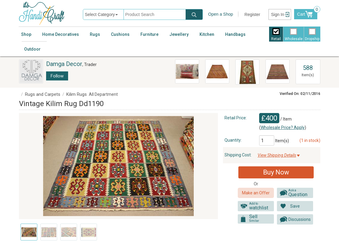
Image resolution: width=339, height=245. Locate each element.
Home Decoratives (60, 34)
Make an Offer (256, 192)
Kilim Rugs (76, 94)
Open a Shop (220, 14)
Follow (57, 76)
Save (295, 206)
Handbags (235, 34)
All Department (103, 94)
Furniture (149, 34)
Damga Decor (64, 64)
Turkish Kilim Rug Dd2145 (217, 65)
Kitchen (206, 34)
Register (252, 14)
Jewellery (179, 34)
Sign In (277, 14)
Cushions (120, 34)
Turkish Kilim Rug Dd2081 (277, 65)
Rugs (95, 34)
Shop (26, 34)
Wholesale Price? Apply (283, 127)
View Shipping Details (277, 155)
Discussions (299, 219)
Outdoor (32, 49)
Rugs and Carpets (42, 94)
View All (307, 62)
